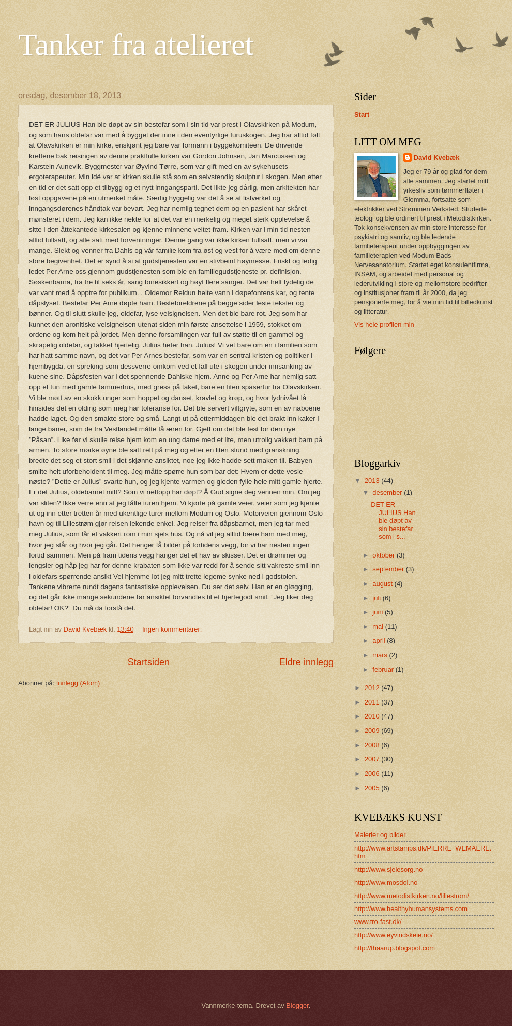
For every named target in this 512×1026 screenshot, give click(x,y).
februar (383, 669)
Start (361, 115)
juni (378, 612)
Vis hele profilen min (384, 324)
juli (377, 598)
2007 (373, 759)
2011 (373, 702)
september (388, 569)
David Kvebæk (437, 158)
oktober (384, 555)
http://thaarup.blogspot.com (394, 948)
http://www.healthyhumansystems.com (411, 909)
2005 (373, 788)
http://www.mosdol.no (385, 882)
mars (380, 655)
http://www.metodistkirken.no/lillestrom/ (411, 896)
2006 (373, 774)
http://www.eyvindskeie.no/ (393, 935)
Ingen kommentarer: (173, 629)
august (383, 584)
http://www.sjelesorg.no (388, 869)
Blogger (297, 1005)
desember (388, 492)
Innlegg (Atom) (78, 683)
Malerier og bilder (379, 835)
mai (378, 627)
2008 (373, 745)
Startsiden (149, 662)
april (379, 640)
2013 (373, 481)
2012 (373, 688)
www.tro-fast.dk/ (378, 922)
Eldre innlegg (306, 662)
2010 (373, 716)
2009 (373, 731)
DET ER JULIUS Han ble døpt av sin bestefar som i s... (393, 520)
